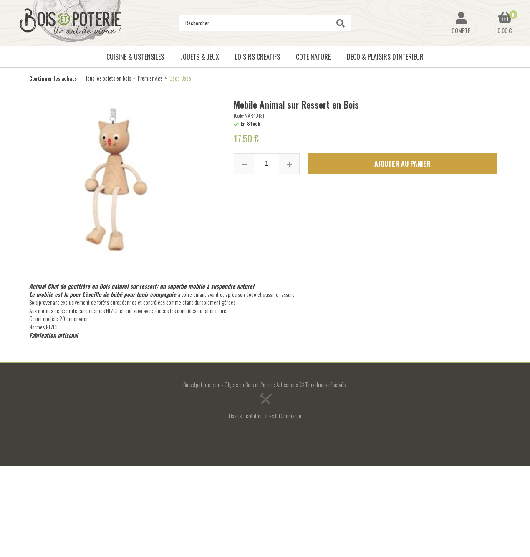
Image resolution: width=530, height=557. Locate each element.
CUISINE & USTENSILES (135, 57)
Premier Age (150, 77)
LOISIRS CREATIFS (257, 57)
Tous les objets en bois (108, 77)
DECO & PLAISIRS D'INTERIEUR (385, 57)
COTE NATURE (313, 57)
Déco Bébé (180, 77)
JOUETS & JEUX (199, 57)
